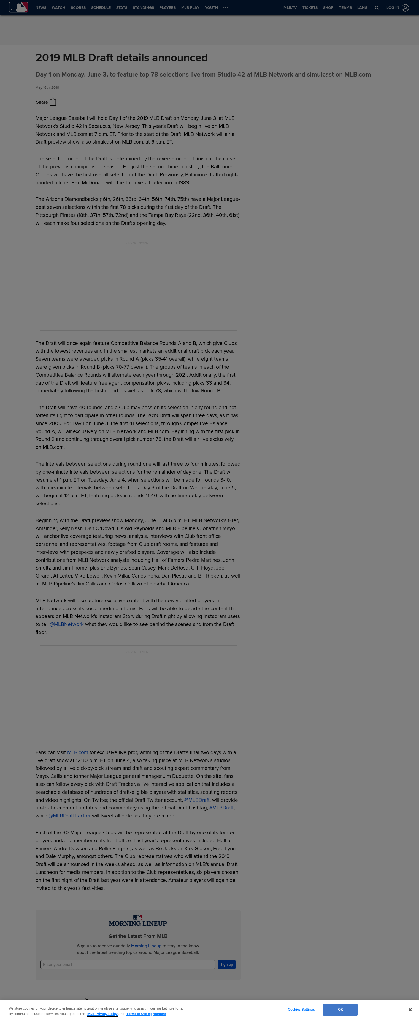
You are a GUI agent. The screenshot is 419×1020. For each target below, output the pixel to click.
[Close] (410, 1009)
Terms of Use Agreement (146, 1014)
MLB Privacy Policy (102, 1014)
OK (340, 1009)
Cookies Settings (301, 1009)
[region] (209, 1010)
